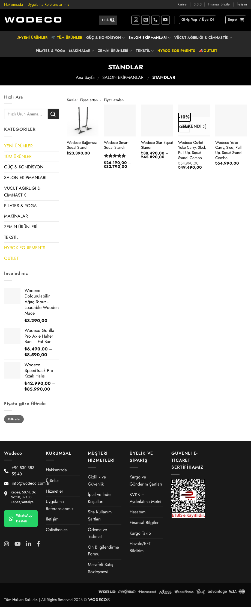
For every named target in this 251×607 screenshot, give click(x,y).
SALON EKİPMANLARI (150, 37)
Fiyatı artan (89, 100)
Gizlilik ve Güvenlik (97, 480)
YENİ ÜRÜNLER (18, 146)
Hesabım (137, 512)
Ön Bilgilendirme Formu (103, 550)
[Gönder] (112, 20)
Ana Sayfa (85, 77)
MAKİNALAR (81, 50)
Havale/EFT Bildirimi (140, 547)
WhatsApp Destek (20, 518)
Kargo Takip (140, 533)
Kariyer (183, 4)
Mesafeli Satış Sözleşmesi (100, 568)
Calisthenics (56, 529)
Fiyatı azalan (114, 100)
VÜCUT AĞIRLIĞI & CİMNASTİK (203, 37)
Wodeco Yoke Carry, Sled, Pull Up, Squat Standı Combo (229, 150)
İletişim (242, 4)
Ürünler (52, 480)
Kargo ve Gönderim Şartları (146, 480)
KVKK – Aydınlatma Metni (145, 498)
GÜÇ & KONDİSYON (105, 37)
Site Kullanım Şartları (100, 515)
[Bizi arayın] (155, 20)
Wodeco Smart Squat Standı (116, 145)
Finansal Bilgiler (219, 4)
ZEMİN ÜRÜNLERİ (115, 50)
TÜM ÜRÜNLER (18, 156)
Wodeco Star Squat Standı (157, 145)
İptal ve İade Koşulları (99, 498)
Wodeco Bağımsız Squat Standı (82, 145)
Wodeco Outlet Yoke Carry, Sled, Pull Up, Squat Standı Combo (192, 150)
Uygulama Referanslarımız (48, 4)
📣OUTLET (208, 50)
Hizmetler (54, 491)
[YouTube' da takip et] (165, 20)
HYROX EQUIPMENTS (176, 50)
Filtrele (14, 419)
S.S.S (198, 4)
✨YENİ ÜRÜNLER (32, 37)
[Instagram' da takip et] (135, 20)
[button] (197, 20)
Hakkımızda (13, 4)
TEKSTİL (145, 50)
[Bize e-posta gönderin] (145, 20)
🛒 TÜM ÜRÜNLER (66, 37)
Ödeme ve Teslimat (97, 533)
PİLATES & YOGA (50, 50)
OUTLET (11, 258)
